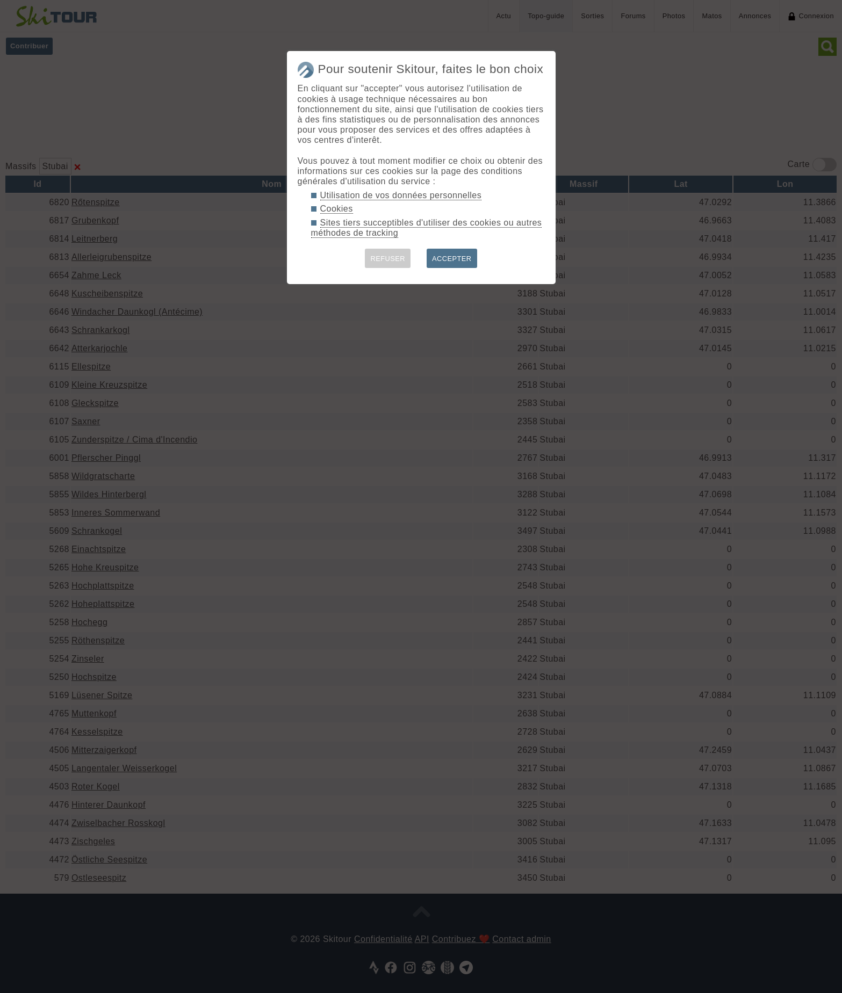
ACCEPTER (452, 259)
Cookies (336, 208)
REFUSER (387, 259)
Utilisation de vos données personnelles (401, 195)
